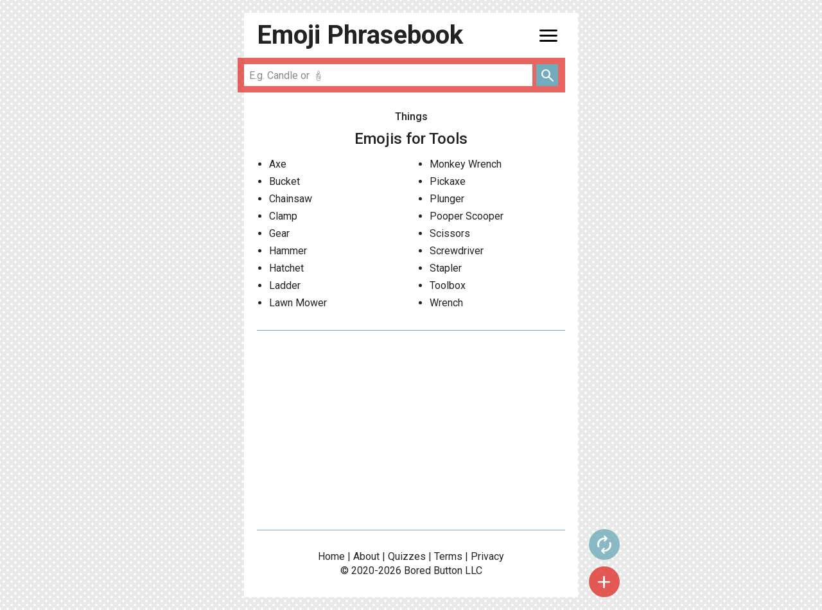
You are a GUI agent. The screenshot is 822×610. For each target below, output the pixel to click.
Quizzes (407, 556)
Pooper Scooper (466, 216)
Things (411, 116)
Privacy (487, 556)
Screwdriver (457, 251)
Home (331, 556)
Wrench (446, 303)
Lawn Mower (298, 303)
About (366, 556)
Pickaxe (448, 181)
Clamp (283, 216)
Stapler (446, 268)
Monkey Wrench (466, 164)
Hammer (288, 251)
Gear (279, 233)
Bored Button (433, 570)
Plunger (447, 199)
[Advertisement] (411, 430)
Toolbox (448, 285)
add (604, 582)
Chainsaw (290, 199)
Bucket (284, 181)
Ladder (285, 285)
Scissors (450, 233)
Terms (448, 556)
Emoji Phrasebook (360, 35)
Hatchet (286, 268)
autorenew (604, 544)
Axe (277, 164)
